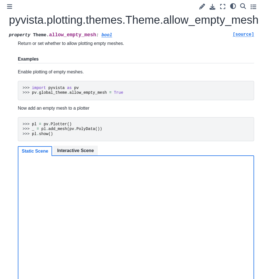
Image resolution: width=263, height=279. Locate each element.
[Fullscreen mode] (223, 6)
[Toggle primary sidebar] (9, 6)
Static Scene (35, 151)
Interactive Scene (75, 150)
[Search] (243, 6)
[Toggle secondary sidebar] (253, 6)
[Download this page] (212, 6)
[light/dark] (233, 6)
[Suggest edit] (202, 6)
